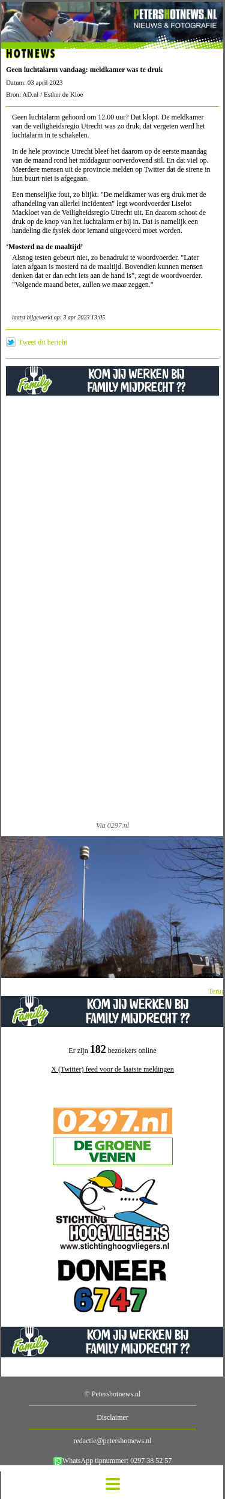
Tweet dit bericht (43, 342)
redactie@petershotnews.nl (112, 1441)
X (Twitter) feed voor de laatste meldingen (112, 1069)
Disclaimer (112, 1417)
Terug (216, 991)
